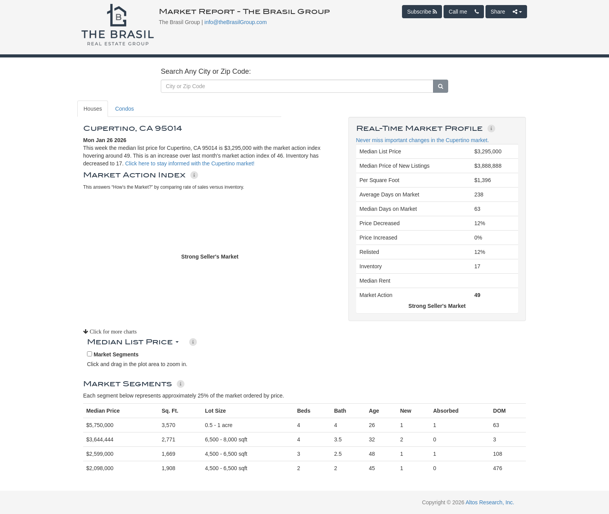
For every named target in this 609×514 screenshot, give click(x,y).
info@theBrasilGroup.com (235, 22)
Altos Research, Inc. (490, 502)
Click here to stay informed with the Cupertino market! (189, 163)
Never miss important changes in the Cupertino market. (422, 140)
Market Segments (113, 354)
